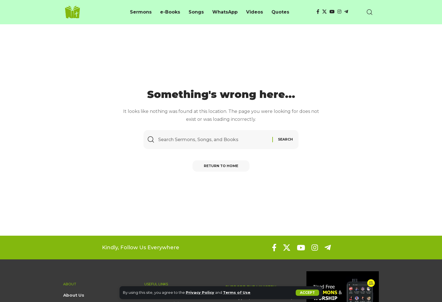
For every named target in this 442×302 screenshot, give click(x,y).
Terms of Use (236, 292)
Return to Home (221, 166)
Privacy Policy (200, 292)
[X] (324, 12)
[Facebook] (318, 12)
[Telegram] (346, 12)
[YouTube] (332, 12)
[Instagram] (339, 12)
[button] (307, 293)
